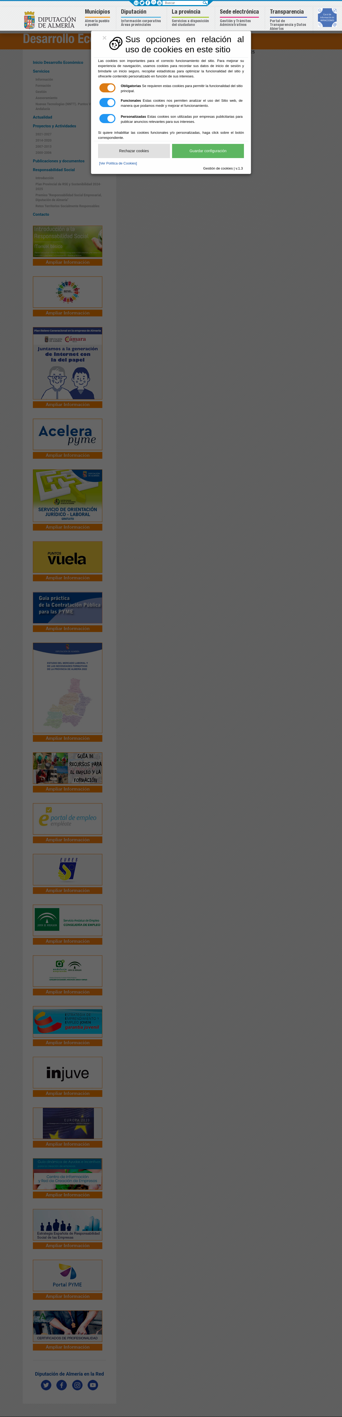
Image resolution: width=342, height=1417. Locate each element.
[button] (98, 18)
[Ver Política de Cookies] (118, 163)
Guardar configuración (208, 151)
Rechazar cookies (134, 151)
